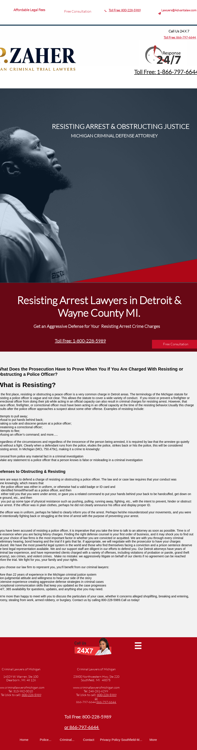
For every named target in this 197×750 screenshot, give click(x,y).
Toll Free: (170, 37)
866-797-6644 (186, 37)
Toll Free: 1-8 (149, 71)
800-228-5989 (131, 10)
